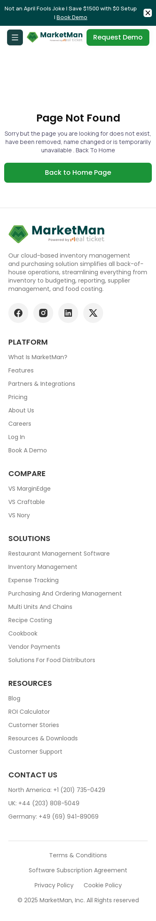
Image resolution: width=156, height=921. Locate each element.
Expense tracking (33, 580)
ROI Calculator (29, 712)
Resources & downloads (43, 738)
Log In (16, 437)
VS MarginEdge (29, 488)
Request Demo (118, 37)
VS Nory (19, 515)
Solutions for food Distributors (51, 660)
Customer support (35, 751)
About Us (21, 410)
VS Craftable (26, 502)
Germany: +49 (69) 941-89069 (53, 816)
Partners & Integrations (41, 384)
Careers (19, 424)
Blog (14, 698)
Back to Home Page (78, 172)
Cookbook (22, 633)
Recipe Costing (30, 620)
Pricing (17, 397)
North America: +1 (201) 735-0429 (56, 790)
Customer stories (33, 725)
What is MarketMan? (37, 357)
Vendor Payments (34, 647)
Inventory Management (42, 567)
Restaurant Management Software (59, 553)
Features (21, 370)
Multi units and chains (40, 607)
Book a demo (27, 450)
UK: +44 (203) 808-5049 (43, 803)
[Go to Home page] (55, 37)
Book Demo (72, 17)
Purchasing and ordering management (65, 593)
